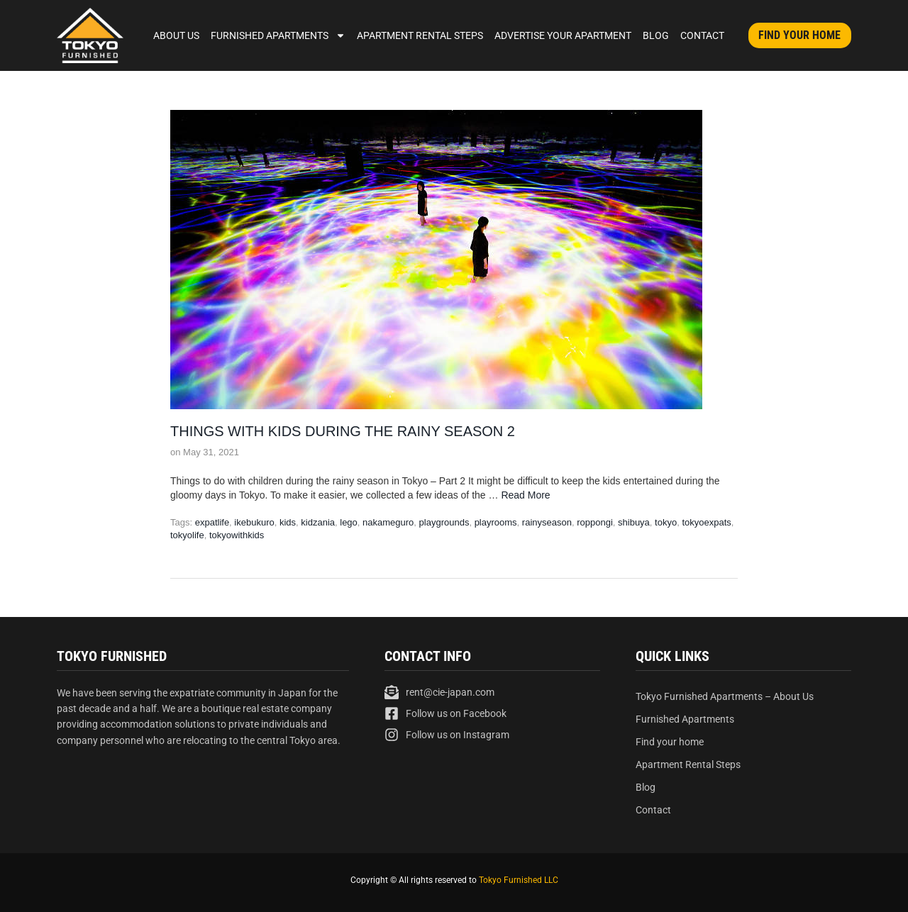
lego (349, 522)
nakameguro (388, 522)
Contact (702, 35)
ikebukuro (254, 522)
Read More (525, 495)
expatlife (212, 522)
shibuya (634, 522)
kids (287, 522)
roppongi (595, 522)
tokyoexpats (706, 522)
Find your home (670, 741)
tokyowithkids (236, 535)
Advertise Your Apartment (562, 35)
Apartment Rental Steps (420, 35)
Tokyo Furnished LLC (518, 880)
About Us (176, 35)
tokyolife (187, 535)
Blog (656, 35)
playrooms (496, 522)
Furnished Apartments (278, 35)
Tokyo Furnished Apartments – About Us (725, 696)
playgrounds (444, 522)
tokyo (666, 522)
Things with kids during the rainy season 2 (342, 431)
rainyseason (547, 522)
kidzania (318, 522)
